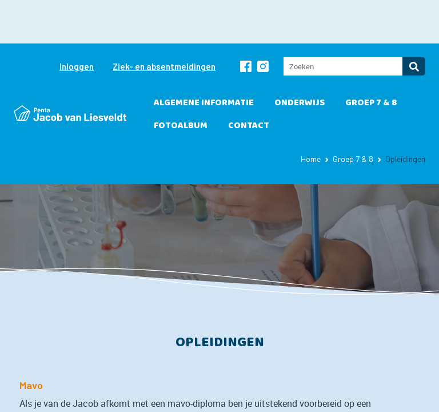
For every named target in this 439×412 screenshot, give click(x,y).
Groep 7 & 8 (371, 59)
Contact (248, 82)
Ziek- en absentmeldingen (164, 23)
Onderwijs (299, 59)
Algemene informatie (204, 59)
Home (311, 115)
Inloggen (76, 23)
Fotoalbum (180, 82)
